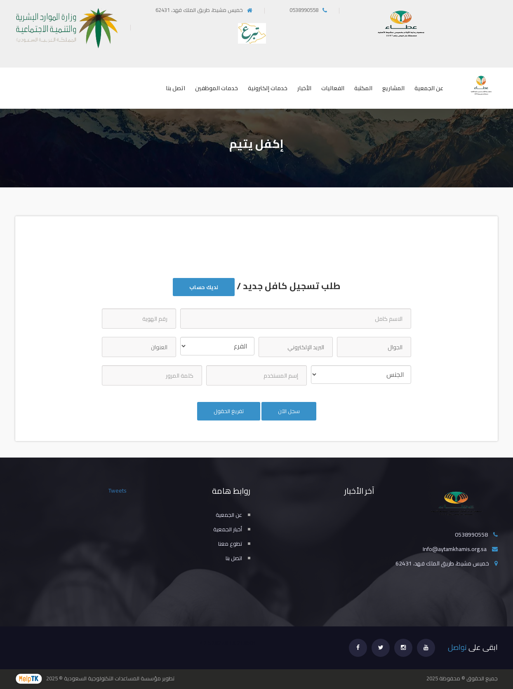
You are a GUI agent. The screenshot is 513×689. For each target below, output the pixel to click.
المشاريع (393, 88)
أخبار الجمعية (227, 529)
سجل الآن (289, 411)
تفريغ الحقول (229, 411)
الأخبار (304, 88)
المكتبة (363, 88)
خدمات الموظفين (216, 88)
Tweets (117, 490)
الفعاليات (332, 88)
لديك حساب (203, 287)
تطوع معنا (230, 544)
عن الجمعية (428, 88)
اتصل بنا (175, 88)
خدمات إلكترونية (267, 88)
